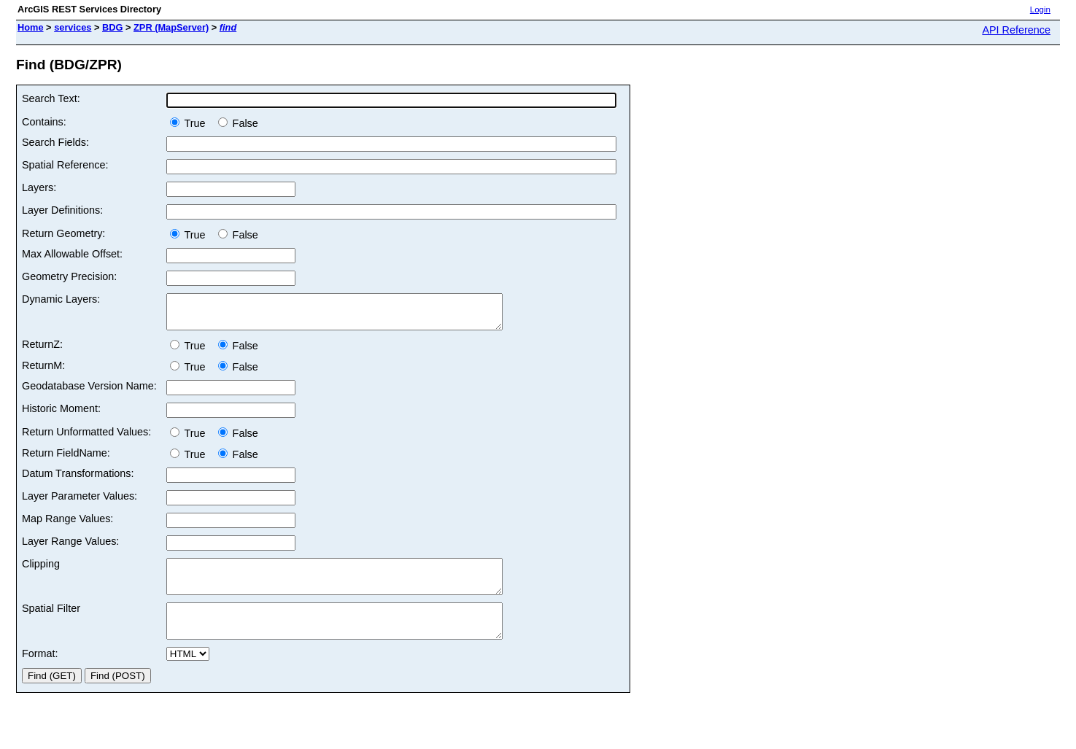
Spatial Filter (51, 621)
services (72, 27)
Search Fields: (55, 142)
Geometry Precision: (69, 276)
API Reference (1016, 30)
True (191, 123)
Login (1040, 9)
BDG (112, 27)
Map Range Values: (67, 525)
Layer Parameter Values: (79, 502)
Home (31, 27)
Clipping (41, 570)
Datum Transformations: (78, 480)
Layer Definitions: (62, 210)
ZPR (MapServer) (171, 27)
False (238, 123)
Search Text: (51, 98)
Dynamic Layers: (61, 299)
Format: (40, 673)
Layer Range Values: (70, 548)
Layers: (39, 187)
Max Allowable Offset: (72, 254)
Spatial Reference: (65, 165)
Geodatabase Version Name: (89, 392)
